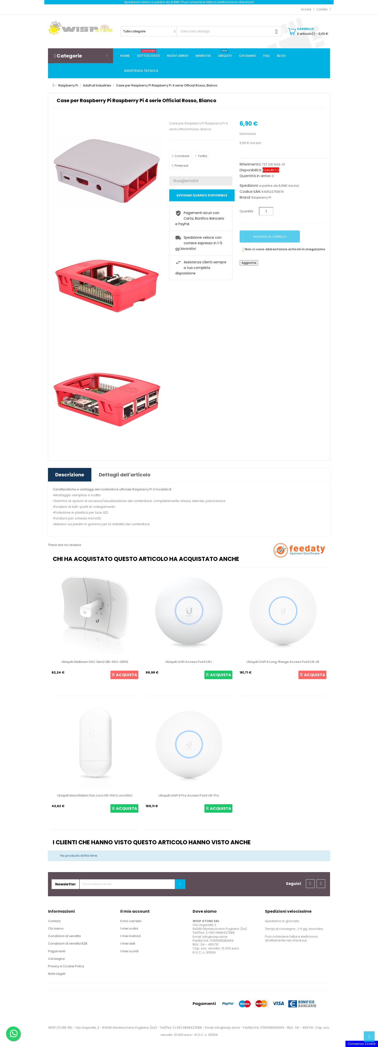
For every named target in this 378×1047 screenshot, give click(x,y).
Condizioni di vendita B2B (67, 943)
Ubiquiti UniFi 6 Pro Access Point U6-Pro (189, 795)
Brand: (245, 197)
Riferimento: (250, 164)
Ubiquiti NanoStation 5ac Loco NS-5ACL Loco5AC (95, 795)
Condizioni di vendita (64, 936)
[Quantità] (266, 211)
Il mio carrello (131, 921)
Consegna (56, 958)
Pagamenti (56, 951)
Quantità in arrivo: (255, 176)
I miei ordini (129, 928)
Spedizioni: (249, 185)
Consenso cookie (362, 1043)
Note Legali (56, 973)
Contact (54, 921)
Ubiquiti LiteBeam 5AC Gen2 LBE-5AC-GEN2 (94, 662)
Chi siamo (56, 928)
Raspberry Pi (261, 197)
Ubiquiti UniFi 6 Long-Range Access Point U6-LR (283, 662)
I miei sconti (129, 951)
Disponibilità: (251, 170)
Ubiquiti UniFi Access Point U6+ (188, 662)
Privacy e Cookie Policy (66, 966)
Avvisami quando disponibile (201, 195)
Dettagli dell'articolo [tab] (124, 474)
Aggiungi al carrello (269, 237)
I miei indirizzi (130, 936)
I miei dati (127, 943)
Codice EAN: (250, 192)
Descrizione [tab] (69, 474)
